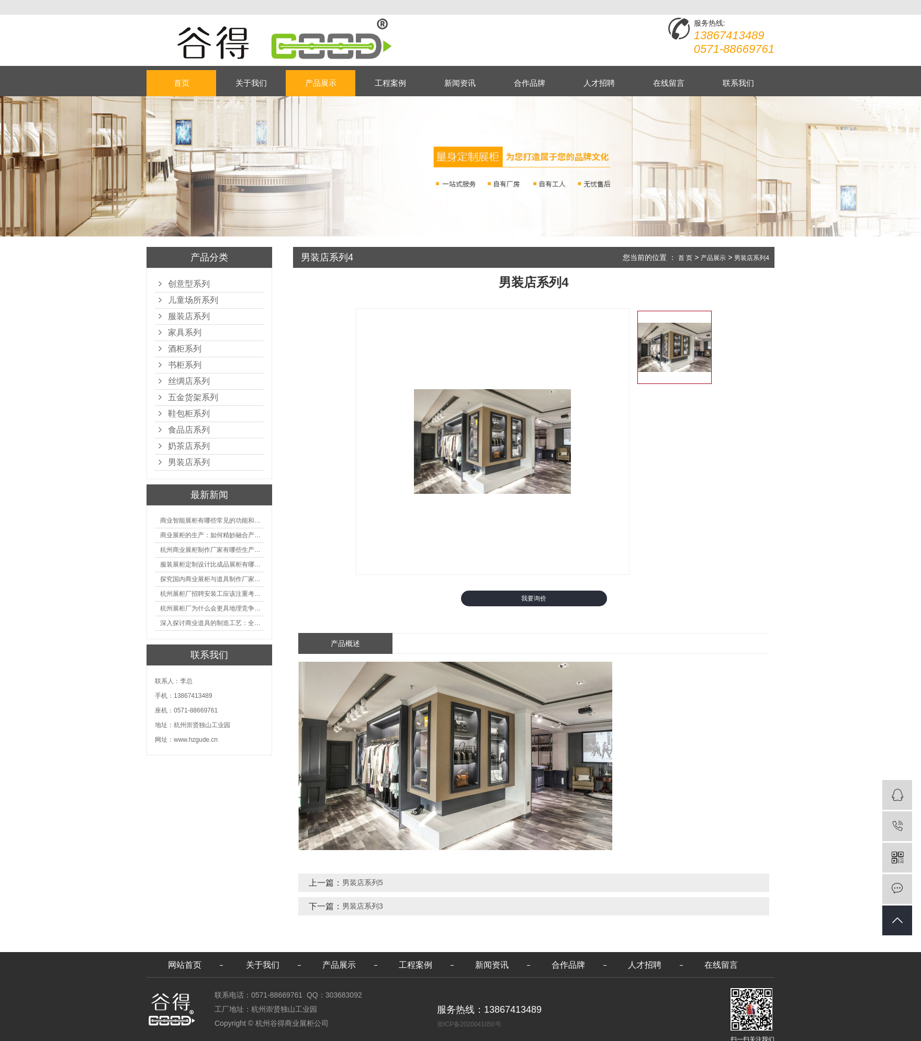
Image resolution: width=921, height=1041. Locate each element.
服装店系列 (189, 316)
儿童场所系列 (193, 300)
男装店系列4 (751, 258)
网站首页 (184, 964)
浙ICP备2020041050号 (469, 1024)
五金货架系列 (193, 397)
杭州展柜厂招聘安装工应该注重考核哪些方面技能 (212, 593)
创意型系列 (189, 283)
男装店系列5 (362, 882)
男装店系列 (189, 462)
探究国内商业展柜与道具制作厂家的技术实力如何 (212, 579)
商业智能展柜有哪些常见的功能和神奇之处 (212, 520)
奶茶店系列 (189, 446)
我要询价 (533, 598)
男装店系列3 (362, 906)
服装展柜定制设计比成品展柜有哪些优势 (212, 564)
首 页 (685, 258)
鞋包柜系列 (189, 413)
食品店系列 (189, 429)
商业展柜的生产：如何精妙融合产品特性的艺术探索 (212, 535)
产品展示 (320, 82)
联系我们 (738, 82)
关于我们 (251, 82)
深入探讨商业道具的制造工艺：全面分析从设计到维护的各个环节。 (212, 623)
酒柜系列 (184, 348)
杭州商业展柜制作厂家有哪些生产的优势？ (212, 549)
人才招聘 (599, 82)
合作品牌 (529, 82)
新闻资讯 (460, 82)
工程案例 (390, 82)
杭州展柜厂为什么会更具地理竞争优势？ (212, 608)
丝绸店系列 (189, 381)
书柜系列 (184, 364)
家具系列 (184, 332)
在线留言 (668, 82)
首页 (181, 82)
